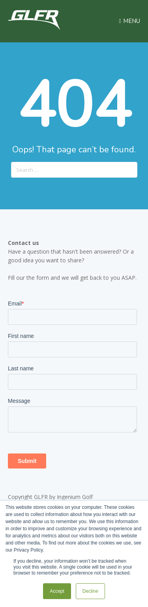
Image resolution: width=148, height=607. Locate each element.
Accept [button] (57, 591)
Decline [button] (90, 591)
